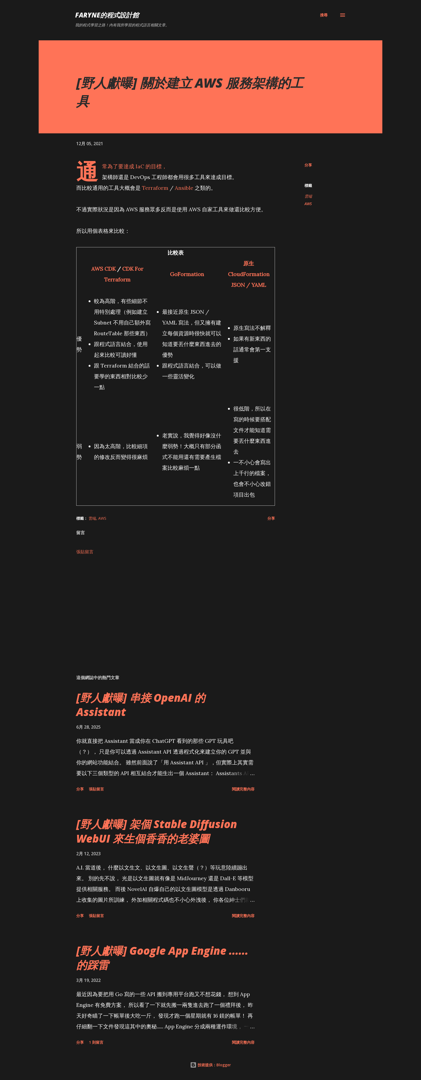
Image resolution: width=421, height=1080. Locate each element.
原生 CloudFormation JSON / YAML (249, 274)
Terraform (155, 187)
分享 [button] (308, 164)
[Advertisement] (167, 607)
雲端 (308, 196)
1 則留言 (96, 1042)
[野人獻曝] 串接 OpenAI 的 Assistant (140, 704)
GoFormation (187, 274)
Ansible (184, 187)
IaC (140, 166)
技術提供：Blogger (210, 1064)
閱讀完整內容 (243, 789)
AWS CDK (103, 268)
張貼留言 (84, 551)
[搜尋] (324, 15)
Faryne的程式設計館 (107, 14)
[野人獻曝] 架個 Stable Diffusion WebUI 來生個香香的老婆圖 (156, 831)
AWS (308, 203)
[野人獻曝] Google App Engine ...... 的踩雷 (162, 957)
